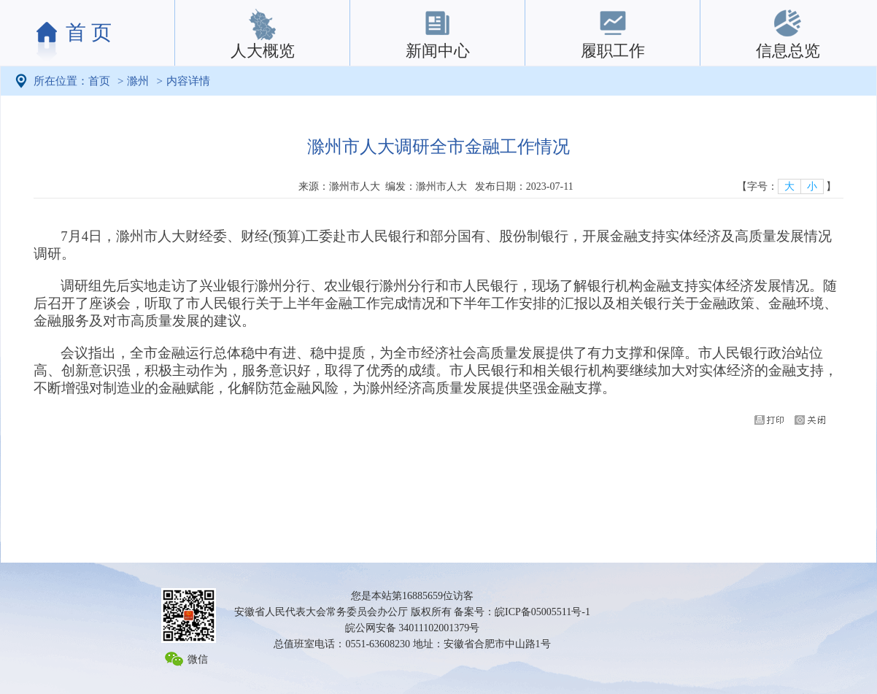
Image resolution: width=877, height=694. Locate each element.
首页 (99, 81)
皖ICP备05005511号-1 (542, 611)
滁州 (138, 81)
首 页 (89, 32)
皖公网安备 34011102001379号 (412, 627)
